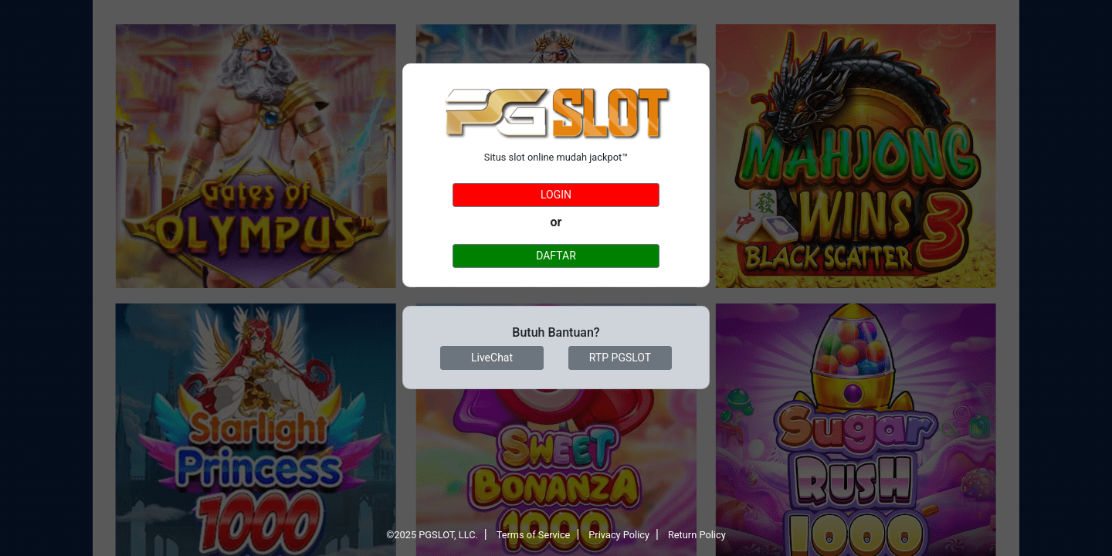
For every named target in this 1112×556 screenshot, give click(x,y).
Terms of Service (534, 535)
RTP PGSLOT (620, 357)
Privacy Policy (618, 535)
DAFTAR (556, 255)
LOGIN (556, 194)
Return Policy (697, 535)
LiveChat (492, 357)
